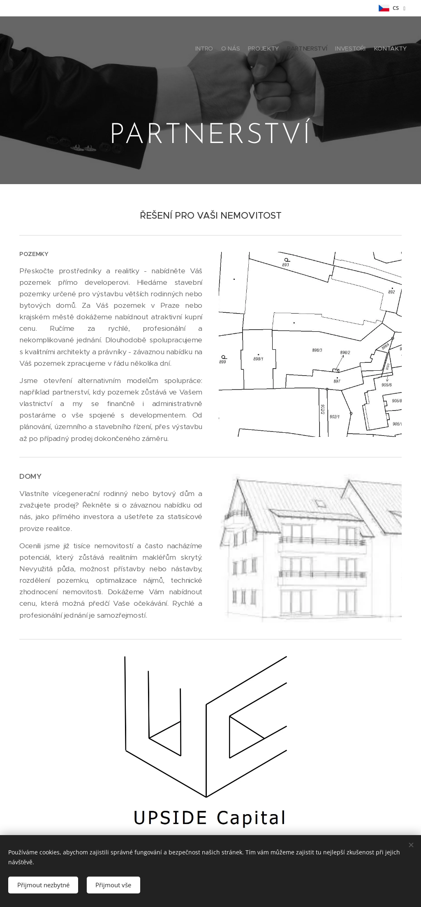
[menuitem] (366, 49)
